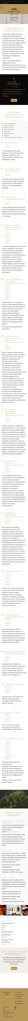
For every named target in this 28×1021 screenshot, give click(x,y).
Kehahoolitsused (8, 129)
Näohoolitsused (8, 127)
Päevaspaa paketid (8, 125)
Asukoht (19, 998)
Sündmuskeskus (8, 1013)
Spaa (4, 1009)
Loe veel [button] (14, 162)
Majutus (6, 1007)
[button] (1, 7)
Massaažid (6, 131)
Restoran (6, 1011)
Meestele (6, 135)
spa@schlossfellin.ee (13, 832)
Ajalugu (6, 1015)
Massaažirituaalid (8, 133)
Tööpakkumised (8, 1017)
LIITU (14, 100)
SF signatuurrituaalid (9, 123)
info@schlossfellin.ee (19, 1003)
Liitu (14, 968)
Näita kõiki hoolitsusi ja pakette (12, 137)
